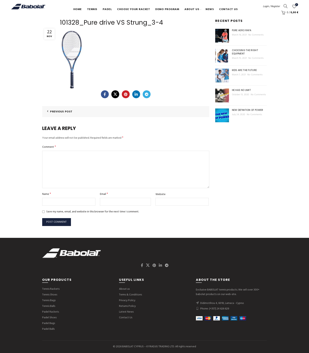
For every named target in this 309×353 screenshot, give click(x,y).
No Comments (256, 35)
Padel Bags (48, 323)
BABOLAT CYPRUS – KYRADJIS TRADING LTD (148, 346)
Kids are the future (244, 70)
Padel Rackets (50, 312)
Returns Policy (127, 306)
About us (191, 9)
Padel (107, 9)
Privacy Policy (127, 300)
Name (46, 194)
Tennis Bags (49, 300)
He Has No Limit (241, 90)
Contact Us (228, 9)
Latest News (126, 312)
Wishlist (296, 5)
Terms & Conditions (130, 294)
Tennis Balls (48, 306)
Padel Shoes (49, 317)
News (210, 9)
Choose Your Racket (133, 9)
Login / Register (271, 6)
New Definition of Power (247, 110)
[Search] (285, 6)
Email (104, 194)
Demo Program (167, 9)
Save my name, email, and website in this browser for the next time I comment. (92, 211)
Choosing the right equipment (245, 52)
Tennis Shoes (49, 294)
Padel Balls (48, 329)
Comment (49, 147)
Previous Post (61, 111)
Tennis (92, 9)
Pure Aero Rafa (241, 30)
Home (77, 9)
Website (160, 194)
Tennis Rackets (51, 289)
